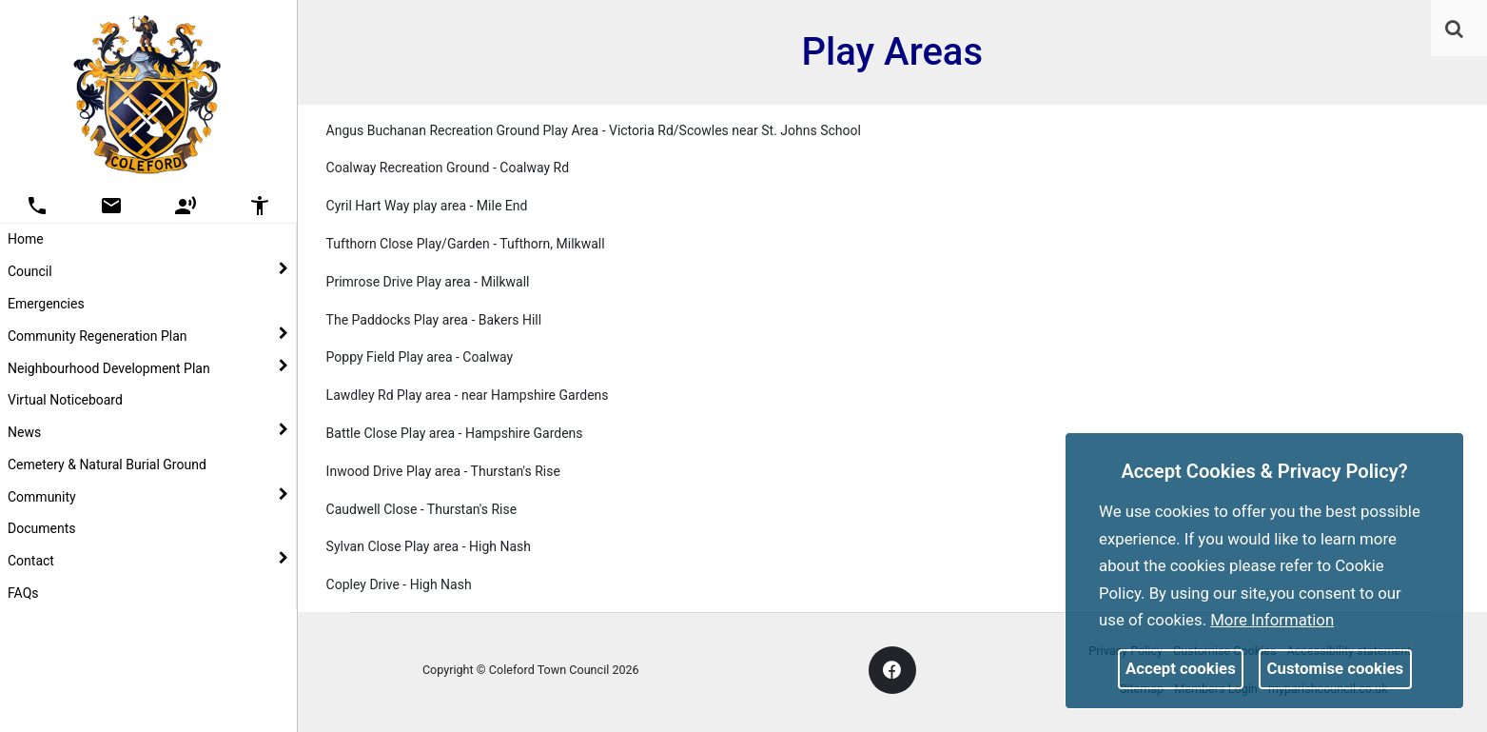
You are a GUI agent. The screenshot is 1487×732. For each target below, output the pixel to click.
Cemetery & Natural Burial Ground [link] (107, 464)
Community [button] (148, 495)
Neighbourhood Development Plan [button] (148, 367)
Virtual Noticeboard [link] (65, 399)
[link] (1454, 28)
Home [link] (26, 239)
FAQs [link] (23, 593)
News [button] (148, 431)
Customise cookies (1335, 668)
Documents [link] (41, 528)
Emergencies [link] (46, 303)
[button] (1455, 30)
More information (1272, 619)
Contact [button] (148, 559)
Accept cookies (1180, 668)
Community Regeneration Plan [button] (148, 335)
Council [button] (148, 270)
